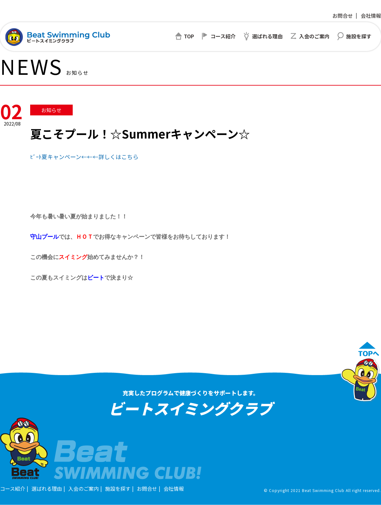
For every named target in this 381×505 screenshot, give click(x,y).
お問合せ (342, 15)
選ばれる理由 (46, 488)
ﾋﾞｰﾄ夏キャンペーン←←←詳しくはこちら (84, 156)
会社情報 (371, 15)
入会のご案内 (83, 488)
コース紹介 (12, 488)
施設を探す (117, 488)
